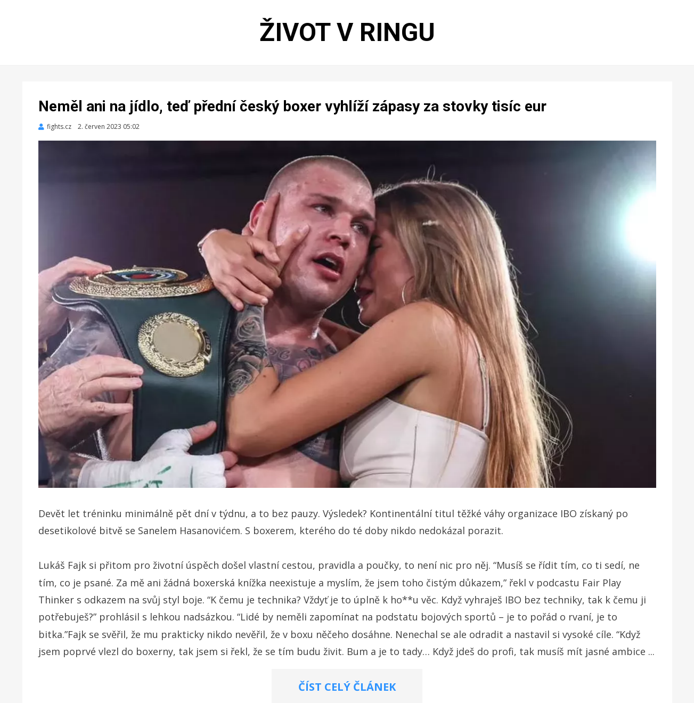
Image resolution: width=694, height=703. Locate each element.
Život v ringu (347, 32)
